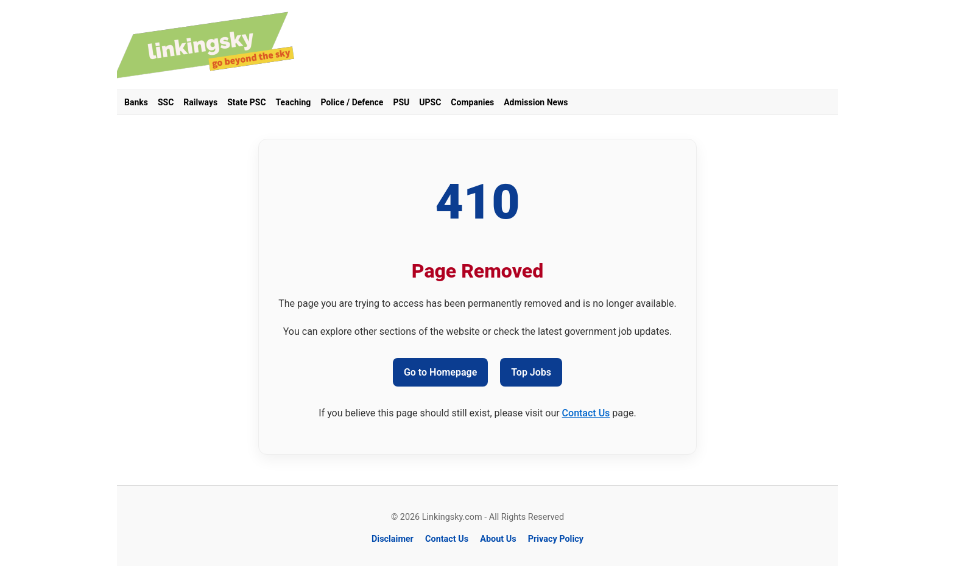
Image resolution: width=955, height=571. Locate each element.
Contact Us (586, 413)
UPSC (430, 102)
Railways (200, 102)
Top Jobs (531, 372)
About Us (498, 539)
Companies (472, 102)
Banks (136, 102)
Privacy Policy (555, 539)
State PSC (246, 102)
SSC (166, 102)
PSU (401, 102)
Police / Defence (351, 102)
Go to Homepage (440, 372)
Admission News (536, 102)
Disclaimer (393, 539)
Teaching (293, 102)
